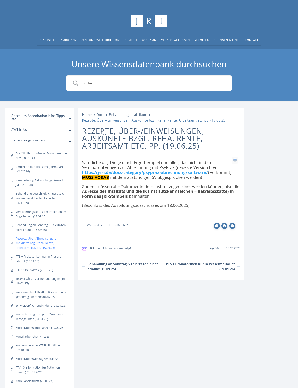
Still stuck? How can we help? (106, 248)
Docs (100, 114)
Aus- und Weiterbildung (100, 40)
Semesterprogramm (141, 40)
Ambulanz (69, 40)
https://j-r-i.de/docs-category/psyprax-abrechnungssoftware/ (145, 172)
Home (87, 114)
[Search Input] (154, 83)
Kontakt (251, 40)
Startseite (48, 40)
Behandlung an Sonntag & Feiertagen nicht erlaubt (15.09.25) (120, 266)
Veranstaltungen (175, 40)
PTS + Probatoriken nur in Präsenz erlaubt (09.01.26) (203, 266)
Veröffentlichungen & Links (217, 40)
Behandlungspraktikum (128, 114)
